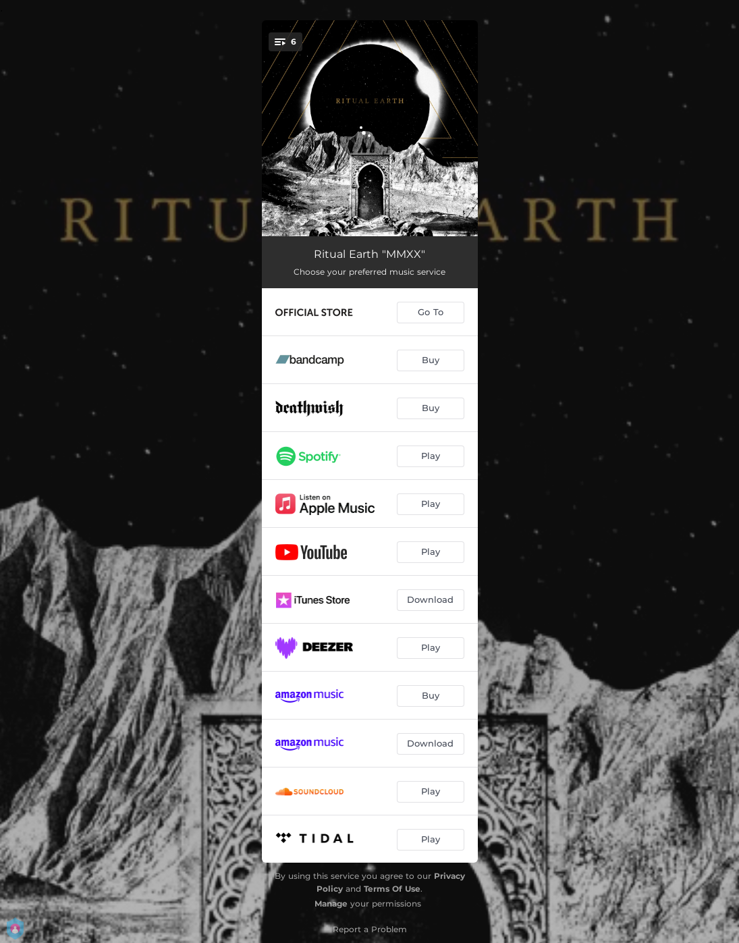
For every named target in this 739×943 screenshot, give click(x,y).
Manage (331, 903)
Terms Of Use (392, 889)
